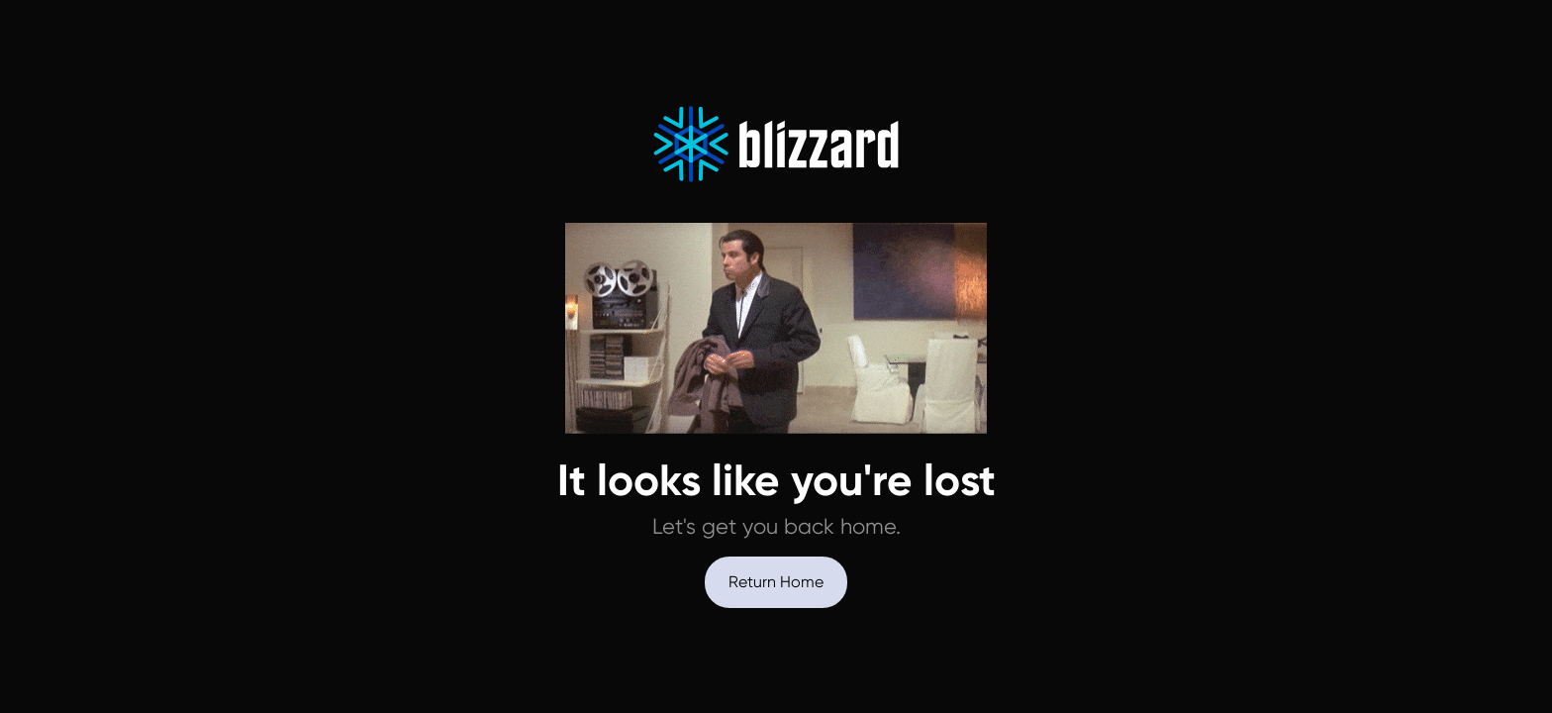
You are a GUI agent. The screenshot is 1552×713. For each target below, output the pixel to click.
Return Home (776, 581)
